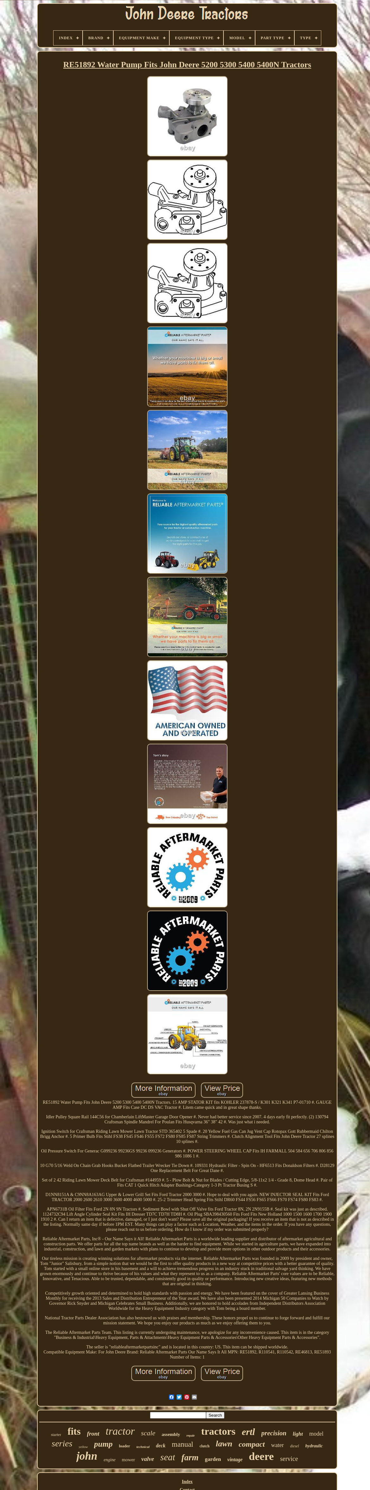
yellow (83, 1447)
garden (213, 1459)
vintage (234, 1459)
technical (143, 1447)
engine (110, 1459)
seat (167, 1457)
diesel (294, 1446)
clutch (205, 1446)
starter (56, 1434)
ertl (248, 1431)
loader (124, 1446)
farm (189, 1457)
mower (128, 1459)
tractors (218, 1431)
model (316, 1434)
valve (147, 1459)
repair (190, 1435)
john (86, 1456)
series (62, 1443)
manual (182, 1444)
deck (161, 1445)
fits (73, 1431)
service (289, 1458)
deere (261, 1456)
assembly (171, 1434)
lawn (224, 1443)
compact (252, 1444)
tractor (120, 1431)
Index (187, 1481)
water (277, 1445)
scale (148, 1433)
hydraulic (314, 1446)
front (93, 1433)
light (298, 1434)
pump (103, 1444)
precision (273, 1433)
